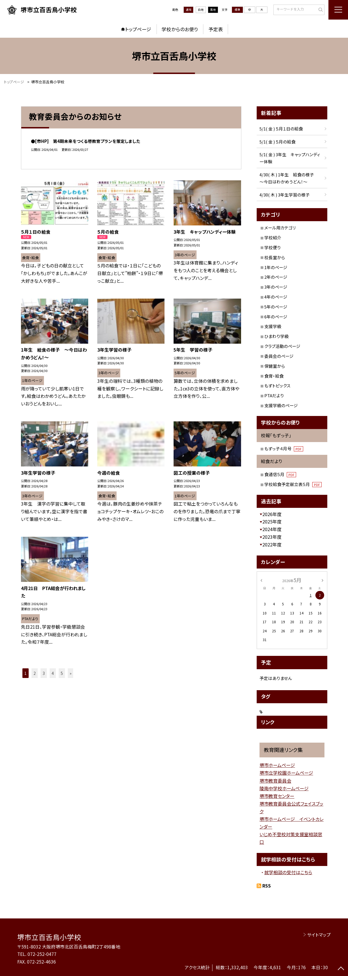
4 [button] (53, 673)
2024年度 (272, 529)
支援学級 (272, 326)
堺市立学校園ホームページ (286, 772)
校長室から (274, 257)
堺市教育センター (277, 796)
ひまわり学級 (276, 336)
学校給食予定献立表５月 (293, 484)
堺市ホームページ (277, 765)
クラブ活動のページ (282, 346)
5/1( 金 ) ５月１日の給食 (281, 129)
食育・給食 (274, 376)
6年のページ (275, 317)
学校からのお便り (180, 29)
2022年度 (272, 544)
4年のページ (275, 297)
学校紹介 (272, 237)
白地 (201, 10)
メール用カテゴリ (280, 228)
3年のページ (275, 287)
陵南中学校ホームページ (284, 788)
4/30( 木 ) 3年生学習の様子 (285, 195)
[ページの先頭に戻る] (341, 969)
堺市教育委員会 (275, 780)
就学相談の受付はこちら (288, 872)
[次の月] (322, 580)
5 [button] (62, 673)
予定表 (215, 29)
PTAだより (274, 395)
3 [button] (44, 673)
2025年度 (272, 521)
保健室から (274, 366)
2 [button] (34, 673)
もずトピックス (277, 385)
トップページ (138, 29)
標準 (237, 10)
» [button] (70, 673)
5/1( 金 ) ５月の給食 (278, 142)
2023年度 (272, 537)
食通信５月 (280, 474)
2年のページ (275, 277)
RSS (266, 885)
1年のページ (275, 267)
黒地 (213, 10)
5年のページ (275, 307)
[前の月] (261, 580)
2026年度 (272, 514)
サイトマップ (319, 934)
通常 (188, 10)
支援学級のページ (281, 405)
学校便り (272, 247)
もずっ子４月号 (283, 448)
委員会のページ (279, 356)
